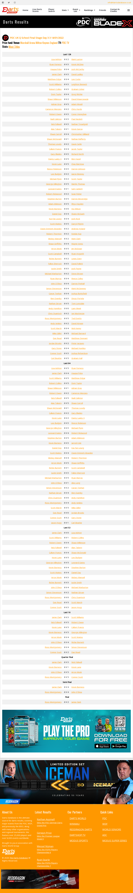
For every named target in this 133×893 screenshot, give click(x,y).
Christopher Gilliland (80, 134)
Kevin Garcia (76, 129)
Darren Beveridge (79, 198)
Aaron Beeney (77, 174)
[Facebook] (3, 2)
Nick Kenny (76, 328)
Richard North (77, 154)
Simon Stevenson (54, 288)
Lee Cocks (76, 79)
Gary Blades (56, 154)
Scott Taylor (76, 179)
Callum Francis (55, 149)
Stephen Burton (55, 198)
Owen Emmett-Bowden (51, 228)
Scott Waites (56, 223)
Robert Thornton (54, 233)
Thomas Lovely (55, 144)
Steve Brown (77, 273)
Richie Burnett (55, 258)
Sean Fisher (76, 194)
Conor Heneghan (79, 114)
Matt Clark (76, 238)
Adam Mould (76, 104)
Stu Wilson (76, 208)
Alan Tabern (56, 129)
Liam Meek (76, 308)
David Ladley (77, 74)
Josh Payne (76, 268)
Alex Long (75, 483)
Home (25, 10)
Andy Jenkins (56, 323)
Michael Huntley (78, 348)
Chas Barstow (77, 164)
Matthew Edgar (55, 79)
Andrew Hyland (78, 228)
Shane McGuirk (77, 213)
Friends (102, 10)
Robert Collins (55, 89)
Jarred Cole (76, 443)
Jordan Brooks (55, 343)
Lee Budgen (56, 174)
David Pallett (77, 263)
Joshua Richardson (79, 353)
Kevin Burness (55, 208)
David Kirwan (77, 323)
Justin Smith (56, 268)
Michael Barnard (78, 333)
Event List (76, 10)
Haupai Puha (56, 69)
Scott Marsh (56, 328)
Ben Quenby (56, 298)
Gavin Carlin (76, 144)
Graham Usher (77, 89)
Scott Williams (55, 84)
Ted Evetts (76, 318)
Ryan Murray (56, 278)
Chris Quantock (55, 313)
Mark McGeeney (78, 288)
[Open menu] (128, 10)
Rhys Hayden (77, 204)
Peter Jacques (77, 343)
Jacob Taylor (76, 149)
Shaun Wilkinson (55, 99)
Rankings (89, 10)
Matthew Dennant (79, 338)
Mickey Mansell (55, 238)
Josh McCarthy (77, 69)
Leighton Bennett (79, 84)
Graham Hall (76, 358)
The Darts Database (18, 858)
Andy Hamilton (55, 308)
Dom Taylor (56, 94)
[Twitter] (9, 2)
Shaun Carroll (56, 134)
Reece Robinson (54, 169)
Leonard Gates (55, 189)
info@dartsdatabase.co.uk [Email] (119, 2)
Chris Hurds (76, 109)
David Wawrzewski (79, 99)
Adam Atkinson (55, 204)
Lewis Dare (76, 258)
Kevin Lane (57, 164)
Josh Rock (75, 218)
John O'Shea (56, 283)
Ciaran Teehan (55, 293)
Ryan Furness (55, 64)
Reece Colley (77, 278)
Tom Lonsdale (77, 303)
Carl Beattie (56, 358)
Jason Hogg (56, 522)
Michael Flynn (56, 179)
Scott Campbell (55, 253)
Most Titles (14, 47)
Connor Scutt (56, 353)
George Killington (54, 184)
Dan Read (57, 338)
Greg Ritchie (76, 94)
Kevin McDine (77, 64)
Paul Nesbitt (76, 119)
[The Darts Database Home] (10, 10)
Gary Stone (57, 348)
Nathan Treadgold (79, 124)
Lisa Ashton (56, 59)
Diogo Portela (77, 298)
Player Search (51, 10)
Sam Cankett (77, 189)
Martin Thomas (78, 184)
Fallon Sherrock (55, 263)
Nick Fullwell (56, 124)
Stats (65, 10)
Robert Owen (55, 114)
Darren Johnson (78, 169)
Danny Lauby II (55, 159)
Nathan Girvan (55, 303)
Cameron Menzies (53, 109)
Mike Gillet (57, 333)
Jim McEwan (76, 248)
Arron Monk (56, 248)
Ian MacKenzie (77, 313)
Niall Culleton (56, 119)
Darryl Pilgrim (77, 223)
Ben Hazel (76, 159)
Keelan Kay (76, 233)
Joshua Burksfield (79, 293)
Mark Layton (76, 59)
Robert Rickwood (54, 194)
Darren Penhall (78, 283)
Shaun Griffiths (55, 243)
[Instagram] (15, 2)
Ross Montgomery (53, 318)
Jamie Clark (57, 74)
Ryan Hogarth (77, 253)
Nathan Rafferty (78, 139)
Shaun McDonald (54, 139)
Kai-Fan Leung (55, 218)
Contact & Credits (115, 10)
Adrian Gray (56, 104)
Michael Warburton (53, 273)
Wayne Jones (77, 243)
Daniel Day (57, 213)
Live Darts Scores (37, 10)
